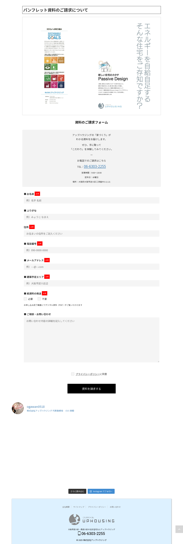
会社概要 (66, 506)
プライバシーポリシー (88, 374)
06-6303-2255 (95, 166)
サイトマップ (78, 506)
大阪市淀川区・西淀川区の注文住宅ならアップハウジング (91, 529)
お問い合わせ (115, 506)
